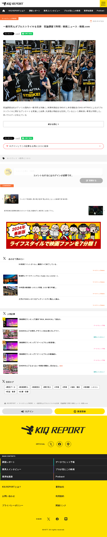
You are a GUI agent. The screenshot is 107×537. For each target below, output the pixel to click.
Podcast (100, 11)
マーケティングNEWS (26, 403)
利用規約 (60, 496)
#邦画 (65, 387)
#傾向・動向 (75, 387)
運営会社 (60, 487)
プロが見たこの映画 (72, 11)
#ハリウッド (12, 158)
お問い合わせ (8, 496)
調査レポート (34, 11)
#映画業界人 (23, 387)
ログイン (27, 411)
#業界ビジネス (25, 158)
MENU (103, 5)
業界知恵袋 (88, 11)
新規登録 (80, 411)
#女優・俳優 (23, 392)
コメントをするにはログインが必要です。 (53, 175)
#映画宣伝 (36, 387)
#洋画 (57, 387)
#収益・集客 (10, 392)
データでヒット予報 (65, 462)
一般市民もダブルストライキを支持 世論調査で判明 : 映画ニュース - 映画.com (62, 403)
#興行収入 (47, 387)
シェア (17, 33)
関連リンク (61, 505)
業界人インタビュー (52, 11)
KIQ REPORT (10, 403)
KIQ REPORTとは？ (17, 11)
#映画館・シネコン (90, 387)
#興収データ (10, 387)
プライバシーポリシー (12, 505)
